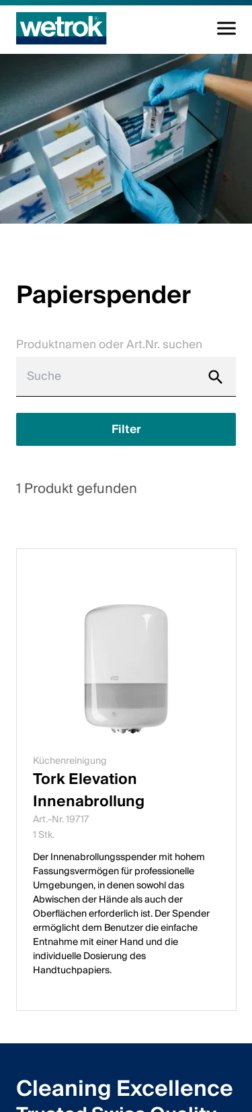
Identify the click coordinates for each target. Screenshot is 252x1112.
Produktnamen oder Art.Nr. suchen (109, 344)
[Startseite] (61, 28)
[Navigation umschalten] (226, 28)
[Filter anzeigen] (126, 429)
